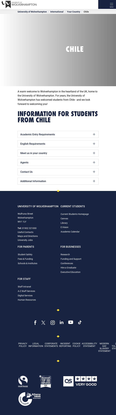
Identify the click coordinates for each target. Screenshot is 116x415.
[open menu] (111, 4)
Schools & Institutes (27, 263)
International (56, 11)
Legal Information (35, 344)
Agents (57, 162)
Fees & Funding (25, 258)
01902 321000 (29, 228)
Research (65, 254)
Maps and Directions (28, 236)
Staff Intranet (24, 286)
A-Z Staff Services (26, 291)
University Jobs (25, 239)
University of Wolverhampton (32, 11)
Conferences (67, 263)
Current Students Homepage (75, 214)
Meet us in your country (57, 153)
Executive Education (70, 271)
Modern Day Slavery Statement (104, 347)
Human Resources (27, 299)
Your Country (73, 11)
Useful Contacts (25, 232)
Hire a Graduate (68, 267)
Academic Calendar (70, 231)
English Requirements (57, 143)
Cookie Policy (76, 344)
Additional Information (57, 181)
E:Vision (64, 227)
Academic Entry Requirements (57, 134)
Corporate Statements (51, 344)
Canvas (64, 218)
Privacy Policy (22, 344)
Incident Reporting (65, 344)
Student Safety (25, 254)
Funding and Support (71, 258)
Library (64, 222)
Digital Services (25, 295)
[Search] (102, 4)
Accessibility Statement (89, 344)
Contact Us (57, 172)
